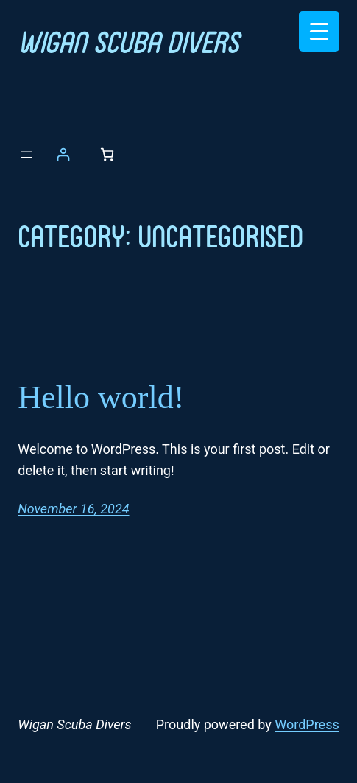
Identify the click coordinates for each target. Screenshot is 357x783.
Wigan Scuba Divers (128, 41)
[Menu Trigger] (319, 31)
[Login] (63, 154)
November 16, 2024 (73, 508)
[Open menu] (26, 155)
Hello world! (101, 397)
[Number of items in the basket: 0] (107, 154)
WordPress (307, 724)
